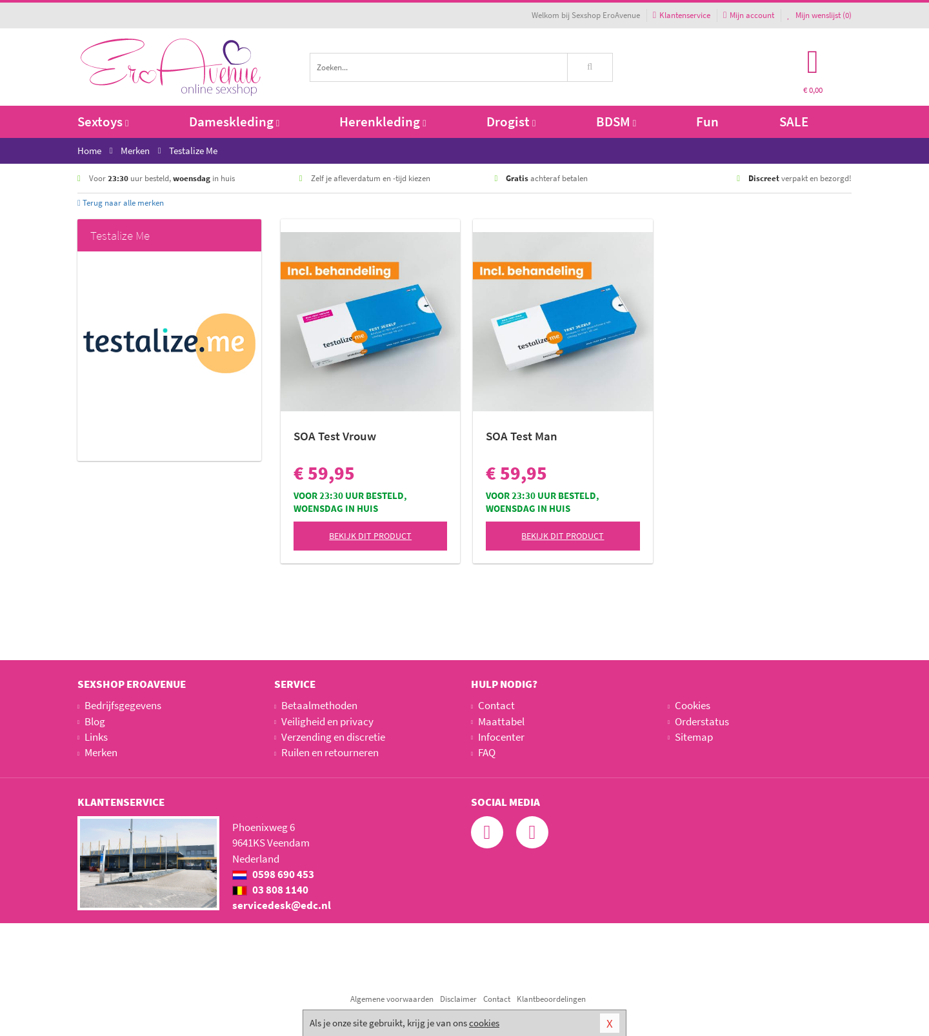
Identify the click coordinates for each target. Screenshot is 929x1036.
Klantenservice (681, 15)
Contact (496, 705)
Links (96, 737)
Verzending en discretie (333, 737)
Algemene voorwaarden (392, 998)
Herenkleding (382, 121)
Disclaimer (458, 998)
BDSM (616, 121)
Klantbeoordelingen (551, 998)
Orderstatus (702, 721)
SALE (793, 121)
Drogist (510, 121)
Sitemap (694, 737)
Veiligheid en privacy (327, 721)
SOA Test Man (521, 436)
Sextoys (102, 121)
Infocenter (501, 737)
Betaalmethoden (319, 705)
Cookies (692, 705)
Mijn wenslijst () (819, 15)
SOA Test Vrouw (335, 436)
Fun (707, 121)
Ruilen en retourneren (330, 752)
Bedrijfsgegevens (123, 705)
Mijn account (748, 15)
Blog (95, 721)
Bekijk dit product (370, 536)
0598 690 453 (273, 874)
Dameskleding (234, 121)
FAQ (486, 752)
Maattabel (501, 721)
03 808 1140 (270, 890)
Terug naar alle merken (120, 202)
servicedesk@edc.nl (281, 905)
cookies (484, 1023)
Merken (101, 752)
